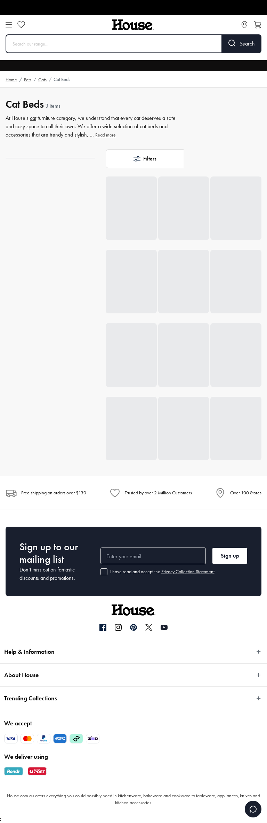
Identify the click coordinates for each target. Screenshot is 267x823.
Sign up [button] (230, 555)
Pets (27, 80)
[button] (145, 158)
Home (11, 80)
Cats (42, 80)
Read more (105, 135)
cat (33, 118)
